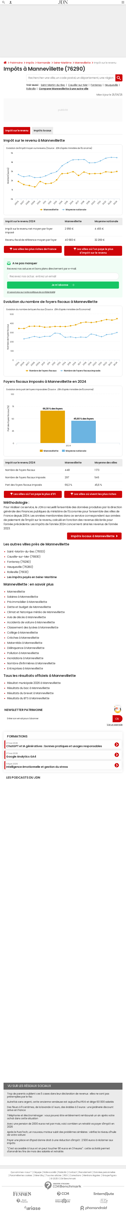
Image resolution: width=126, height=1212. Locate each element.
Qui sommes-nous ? (21, 1172)
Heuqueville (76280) (20, 566)
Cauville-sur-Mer (78, 85)
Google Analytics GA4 (21, 755)
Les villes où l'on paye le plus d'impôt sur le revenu (93, 251)
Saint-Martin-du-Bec (53, 85)
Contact (72, 1172)
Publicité (62, 1172)
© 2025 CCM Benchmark (63, 1179)
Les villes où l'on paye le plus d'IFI (33, 494)
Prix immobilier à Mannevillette (27, 601)
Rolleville (31, 88)
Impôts (30, 62)
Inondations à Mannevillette (25, 658)
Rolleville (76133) (17, 571)
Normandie (43, 62)
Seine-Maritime (62, 62)
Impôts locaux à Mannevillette (94, 536)
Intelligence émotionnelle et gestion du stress (37, 765)
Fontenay (96, 85)
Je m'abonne (60, 285)
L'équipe (37, 1172)
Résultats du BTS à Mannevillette (28, 698)
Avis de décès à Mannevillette (26, 617)
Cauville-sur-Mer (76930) (23, 556)
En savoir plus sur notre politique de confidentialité (31, 292)
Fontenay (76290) (19, 561)
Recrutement (85, 1172)
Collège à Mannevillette (22, 632)
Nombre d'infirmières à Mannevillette (31, 663)
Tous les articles (54, 1175)
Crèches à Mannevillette (23, 637)
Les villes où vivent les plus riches (93, 494)
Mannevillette (83, 62)
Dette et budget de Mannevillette (29, 606)
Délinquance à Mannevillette (25, 647)
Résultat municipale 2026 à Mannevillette (34, 682)
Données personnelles (104, 1172)
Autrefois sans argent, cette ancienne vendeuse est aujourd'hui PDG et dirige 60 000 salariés (60, 1102)
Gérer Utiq (39, 1175)
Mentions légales (91, 1175)
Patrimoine (16, 62)
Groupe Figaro (109, 1175)
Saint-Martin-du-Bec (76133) (26, 551)
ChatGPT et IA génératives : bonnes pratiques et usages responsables (54, 744)
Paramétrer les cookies (21, 1175)
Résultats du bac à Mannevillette (28, 688)
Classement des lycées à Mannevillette (32, 627)
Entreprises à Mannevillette (25, 668)
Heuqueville (111, 85)
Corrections (75, 1175)
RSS (66, 1175)
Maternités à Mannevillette (24, 642)
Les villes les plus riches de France (33, 249)
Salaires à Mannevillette (22, 596)
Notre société (49, 1172)
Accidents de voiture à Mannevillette (31, 622)
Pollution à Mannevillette (23, 653)
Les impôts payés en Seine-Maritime (32, 577)
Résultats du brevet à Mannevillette (30, 693)
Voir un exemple (114, 725)
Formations (17, 736)
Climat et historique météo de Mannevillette (36, 612)
